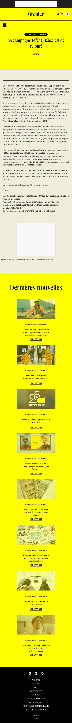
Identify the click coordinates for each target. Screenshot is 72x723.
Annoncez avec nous (36, 698)
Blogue (36, 684)
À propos (36, 680)
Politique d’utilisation (36, 710)
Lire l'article (36, 339)
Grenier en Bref (36, 702)
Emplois (36, 687)
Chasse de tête (36, 691)
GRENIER (36, 715)
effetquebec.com (56, 115)
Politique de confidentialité (36, 706)
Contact (36, 695)
